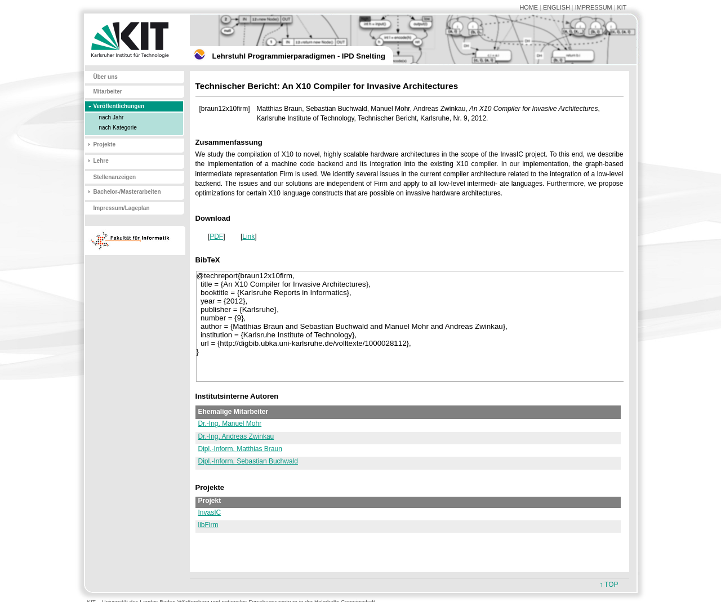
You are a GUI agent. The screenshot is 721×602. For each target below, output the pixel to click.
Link (248, 236)
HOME (528, 7)
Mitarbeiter (108, 91)
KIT (622, 7)
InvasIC (209, 512)
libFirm (208, 525)
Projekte (104, 144)
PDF (216, 236)
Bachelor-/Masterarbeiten (127, 192)
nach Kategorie (118, 127)
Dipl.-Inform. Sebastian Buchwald (248, 461)
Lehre (101, 161)
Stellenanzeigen (115, 177)
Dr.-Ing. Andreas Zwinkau (236, 436)
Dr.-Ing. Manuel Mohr (230, 423)
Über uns (106, 77)
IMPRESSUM (593, 7)
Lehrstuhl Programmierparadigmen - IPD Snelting (298, 56)
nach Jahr (111, 117)
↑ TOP (608, 584)
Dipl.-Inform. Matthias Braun (240, 449)
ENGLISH (556, 7)
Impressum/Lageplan (122, 208)
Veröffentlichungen (119, 106)
